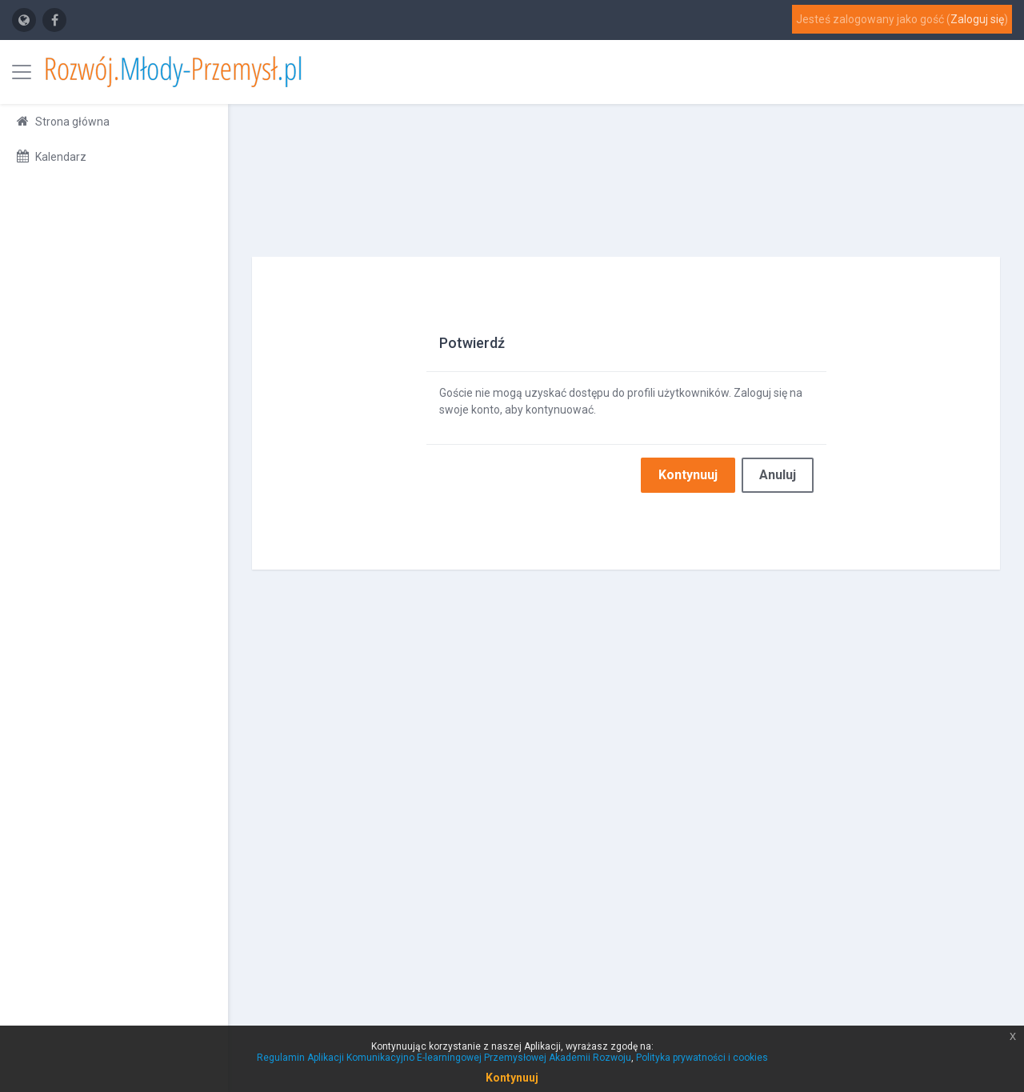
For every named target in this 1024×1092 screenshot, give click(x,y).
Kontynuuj (688, 474)
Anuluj (777, 474)
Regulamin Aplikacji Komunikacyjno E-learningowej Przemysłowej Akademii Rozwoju (444, 1057)
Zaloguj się (977, 19)
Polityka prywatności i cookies (702, 1057)
